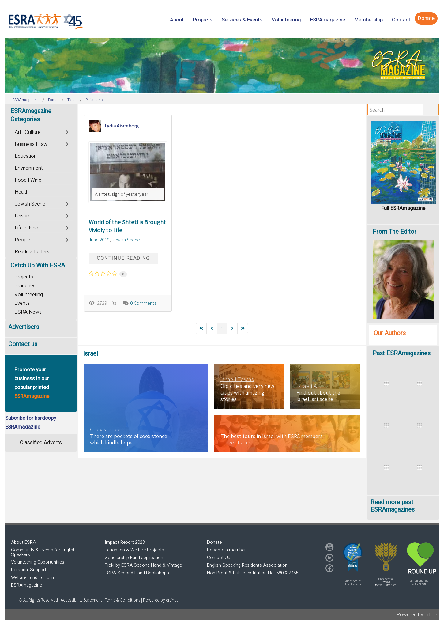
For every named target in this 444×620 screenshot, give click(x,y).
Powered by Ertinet (418, 614)
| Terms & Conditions (121, 600)
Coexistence (105, 429)
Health (22, 192)
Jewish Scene (126, 239)
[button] (353, 557)
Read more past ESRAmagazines (393, 506)
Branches (25, 285)
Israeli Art (309, 386)
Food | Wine (28, 180)
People (22, 240)
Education (26, 156)
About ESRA (23, 542)
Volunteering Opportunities (37, 562)
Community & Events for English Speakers (43, 552)
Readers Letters (32, 251)
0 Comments (143, 303)
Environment (29, 168)
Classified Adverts (41, 442)
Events (22, 303)
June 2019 (99, 239)
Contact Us (218, 557)
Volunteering (28, 294)
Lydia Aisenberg (122, 125)
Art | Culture (27, 132)
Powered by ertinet (160, 600)
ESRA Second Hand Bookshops (137, 572)
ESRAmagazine (26, 585)
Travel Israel (236, 442)
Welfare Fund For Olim (33, 577)
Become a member (226, 549)
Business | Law (31, 144)
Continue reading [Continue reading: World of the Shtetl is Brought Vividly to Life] (123, 258)
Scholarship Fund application (134, 557)
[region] (222, 65)
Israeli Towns (237, 379)
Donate (214, 542)
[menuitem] (177, 19)
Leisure (23, 216)
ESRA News (28, 312)
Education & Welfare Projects (134, 549)
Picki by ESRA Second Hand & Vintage (143, 565)
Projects (23, 277)
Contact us (22, 344)
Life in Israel (27, 228)
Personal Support (28, 569)
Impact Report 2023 (125, 542)
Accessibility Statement (82, 600)
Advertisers (23, 327)
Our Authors (390, 333)
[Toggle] (67, 131)
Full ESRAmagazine (403, 208)
